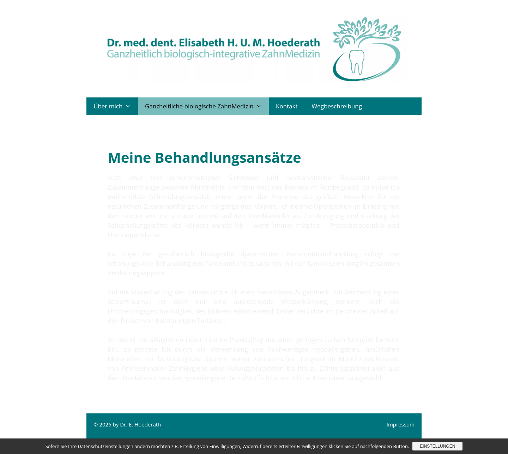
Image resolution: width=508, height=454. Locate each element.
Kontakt (287, 106)
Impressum (401, 424)
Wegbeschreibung (337, 106)
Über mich (115, 106)
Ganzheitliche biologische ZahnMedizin (207, 106)
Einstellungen (437, 446)
